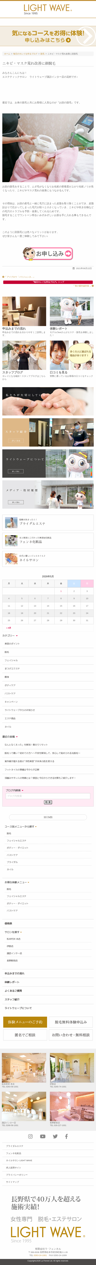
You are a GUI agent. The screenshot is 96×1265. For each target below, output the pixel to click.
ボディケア (10, 685)
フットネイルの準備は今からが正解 (22, 769)
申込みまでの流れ (14, 973)
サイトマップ (12, 1182)
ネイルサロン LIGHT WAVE (19, 1160)
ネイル (8, 726)
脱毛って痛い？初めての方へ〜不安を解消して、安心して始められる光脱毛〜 (42, 753)
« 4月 (8, 628)
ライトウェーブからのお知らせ (20, 710)
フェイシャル (11, 660)
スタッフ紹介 (12, 999)
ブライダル (12, 862)
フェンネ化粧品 (13, 1153)
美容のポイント (12, 643)
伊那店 (10, 946)
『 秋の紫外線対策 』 (83, 286)
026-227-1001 (60, 1125)
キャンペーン (11, 701)
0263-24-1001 (40, 1255)
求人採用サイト (13, 1168)
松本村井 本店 (13, 939)
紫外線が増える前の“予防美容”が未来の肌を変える (29, 761)
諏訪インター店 (14, 953)
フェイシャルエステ (16, 840)
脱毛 (7, 652)
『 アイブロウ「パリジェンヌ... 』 (18, 277)
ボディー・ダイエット (17, 847)
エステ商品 (10, 718)
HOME (48, 817)
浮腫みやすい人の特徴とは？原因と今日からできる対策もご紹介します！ (40, 778)
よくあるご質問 (13, 991)
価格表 (8, 923)
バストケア (10, 693)
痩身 (7, 677)
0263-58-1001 (12, 1087)
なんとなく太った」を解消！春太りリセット (26, 744)
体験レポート (12, 982)
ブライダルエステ (14, 1146)
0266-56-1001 (12, 1125)
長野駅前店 (12, 960)
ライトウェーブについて (18, 1008)
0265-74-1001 (60, 1087)
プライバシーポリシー (17, 1175)
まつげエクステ (12, 668)
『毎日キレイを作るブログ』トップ (48, 282)
